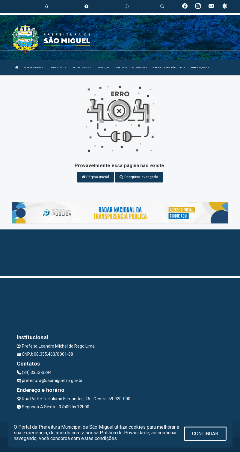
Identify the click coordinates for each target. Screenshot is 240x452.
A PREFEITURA (33, 67)
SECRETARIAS (81, 67)
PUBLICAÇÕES (200, 67)
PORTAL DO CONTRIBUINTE (131, 67)
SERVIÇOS (103, 67)
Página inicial (95, 177)
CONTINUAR (205, 433)
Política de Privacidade (124, 433)
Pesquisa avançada (139, 177)
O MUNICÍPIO (57, 67)
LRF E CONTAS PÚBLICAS (169, 67)
